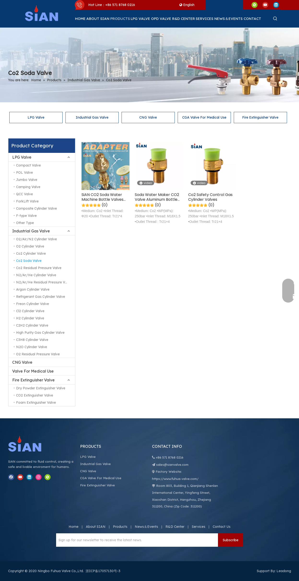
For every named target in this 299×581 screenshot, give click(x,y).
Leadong (283, 571)
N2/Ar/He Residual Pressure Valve (44, 282)
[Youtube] (265, 4)
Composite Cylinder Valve (36, 208)
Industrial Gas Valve (92, 117)
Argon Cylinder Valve (32, 289)
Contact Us (221, 526)
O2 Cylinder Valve (30, 246)
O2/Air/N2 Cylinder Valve (36, 239)
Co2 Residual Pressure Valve (38, 268)
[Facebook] (11, 477)
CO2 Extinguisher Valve (34, 395)
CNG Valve (148, 117)
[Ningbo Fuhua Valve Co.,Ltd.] (29, 444)
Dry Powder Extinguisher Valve (40, 388)
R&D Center (174, 526)
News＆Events (146, 526)
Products (120, 526)
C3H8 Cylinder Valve (32, 340)
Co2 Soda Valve (28, 261)
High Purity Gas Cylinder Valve (40, 332)
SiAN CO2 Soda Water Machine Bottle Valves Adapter (102, 197)
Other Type (25, 223)
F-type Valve (26, 215)
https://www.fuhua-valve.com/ (175, 479)
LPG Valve (36, 117)
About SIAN (96, 526)
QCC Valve (24, 194)
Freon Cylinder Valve (32, 304)
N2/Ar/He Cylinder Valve (36, 275)
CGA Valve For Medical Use (204, 117)
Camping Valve (28, 187)
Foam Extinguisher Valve (36, 402)
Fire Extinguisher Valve (260, 117)
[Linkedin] (276, 4)
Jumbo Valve (26, 180)
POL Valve (24, 172)
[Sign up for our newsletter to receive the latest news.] (136, 540)
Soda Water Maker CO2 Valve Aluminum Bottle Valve (157, 197)
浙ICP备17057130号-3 (103, 571)
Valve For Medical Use (33, 371)
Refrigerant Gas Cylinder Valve (40, 296)
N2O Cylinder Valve (31, 347)
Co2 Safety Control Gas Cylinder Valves (210, 197)
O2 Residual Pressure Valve (38, 354)
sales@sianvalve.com (172, 464)
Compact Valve (28, 165)
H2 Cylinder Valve (30, 318)
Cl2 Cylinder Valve (30, 311)
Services (198, 526)
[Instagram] (38, 477)
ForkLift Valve (27, 201)
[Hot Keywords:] (275, 19)
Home (73, 526)
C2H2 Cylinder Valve (32, 325)
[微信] (255, 4)
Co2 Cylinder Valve (31, 253)
